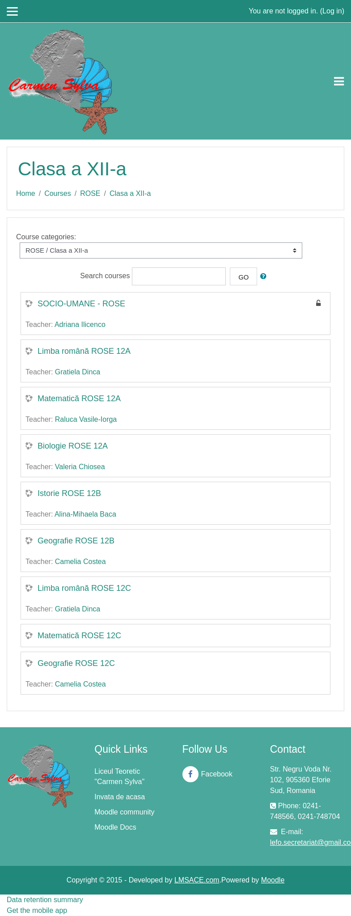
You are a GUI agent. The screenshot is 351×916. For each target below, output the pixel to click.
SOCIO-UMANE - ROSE (81, 303)
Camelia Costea (80, 561)
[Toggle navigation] (339, 81)
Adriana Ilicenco (80, 324)
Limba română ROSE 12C (84, 588)
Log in (332, 11)
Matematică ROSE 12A (79, 398)
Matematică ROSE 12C (79, 635)
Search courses (105, 276)
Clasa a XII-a (130, 193)
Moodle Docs (115, 827)
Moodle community (124, 812)
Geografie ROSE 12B (76, 540)
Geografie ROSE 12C (76, 663)
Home (25, 193)
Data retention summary (45, 899)
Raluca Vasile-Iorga (86, 419)
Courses (57, 193)
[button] (265, 276)
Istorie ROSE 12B (69, 493)
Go (243, 277)
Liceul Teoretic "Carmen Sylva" (119, 776)
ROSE (90, 193)
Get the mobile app (37, 910)
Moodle (272, 880)
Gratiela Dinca (77, 372)
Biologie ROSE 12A (73, 445)
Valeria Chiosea (80, 467)
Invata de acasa (119, 797)
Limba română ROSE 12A (84, 351)
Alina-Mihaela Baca (85, 514)
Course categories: (46, 237)
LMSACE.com (196, 880)
